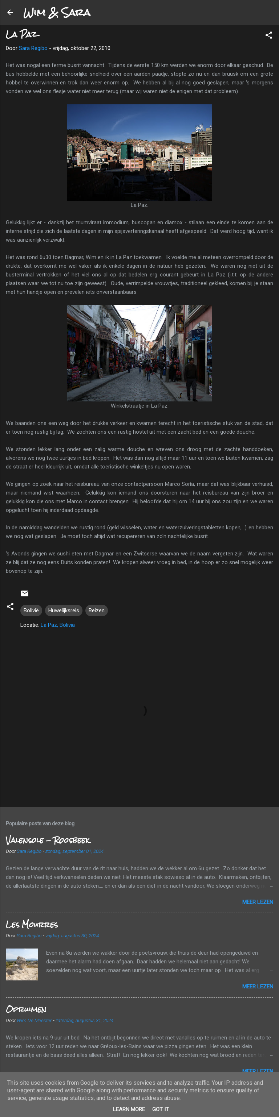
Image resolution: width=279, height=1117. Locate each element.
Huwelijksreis (63, 610)
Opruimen (26, 1009)
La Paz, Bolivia (58, 625)
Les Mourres (32, 924)
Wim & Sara (56, 12)
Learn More (129, 1109)
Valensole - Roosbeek (47, 840)
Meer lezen (257, 902)
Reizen (97, 610)
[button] (268, 36)
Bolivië (31, 610)
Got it (160, 1109)
